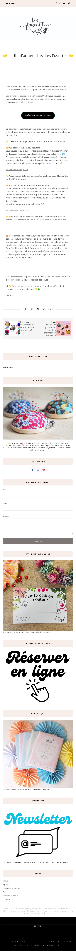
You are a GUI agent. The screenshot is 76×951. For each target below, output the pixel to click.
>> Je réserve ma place (17, 169)
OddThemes (55, 945)
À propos (7, 884)
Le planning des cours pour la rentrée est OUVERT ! (27, 96)
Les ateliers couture (11, 888)
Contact (6, 899)
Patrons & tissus (10, 896)
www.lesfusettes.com (46, 251)
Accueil (6, 881)
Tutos (5, 892)
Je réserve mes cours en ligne (38, 115)
